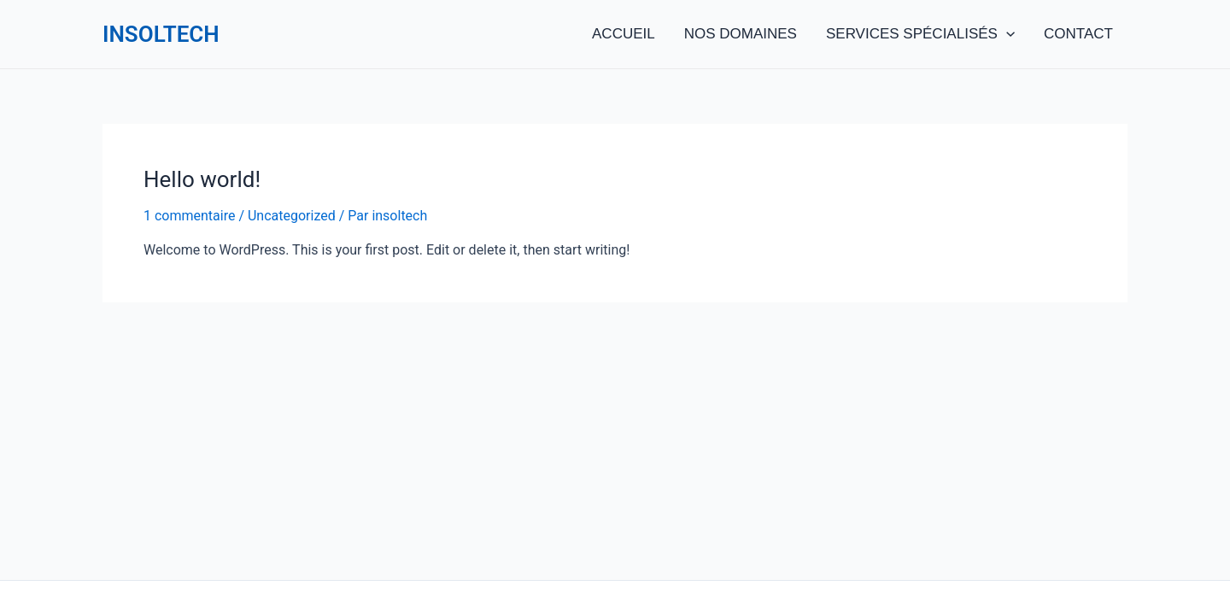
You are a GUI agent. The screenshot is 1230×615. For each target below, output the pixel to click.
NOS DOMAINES (740, 34)
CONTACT (1078, 34)
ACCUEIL (623, 34)
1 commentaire (189, 216)
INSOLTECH (161, 34)
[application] (1006, 34)
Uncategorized (292, 216)
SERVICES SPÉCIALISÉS (920, 34)
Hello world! (202, 179)
